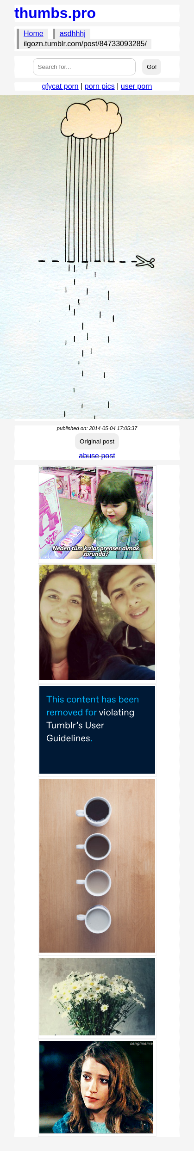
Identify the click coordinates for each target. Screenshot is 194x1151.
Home (34, 33)
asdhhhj (73, 33)
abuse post (97, 456)
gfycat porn (60, 86)
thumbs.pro (55, 13)
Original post (97, 441)
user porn (136, 86)
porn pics (100, 86)
